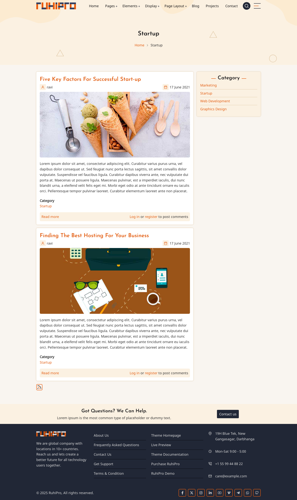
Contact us (228, 414)
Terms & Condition (109, 473)
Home (94, 6)
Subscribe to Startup (39, 387)
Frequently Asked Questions (116, 445)
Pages (110, 6)
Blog (195, 6)
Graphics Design (213, 109)
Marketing (208, 85)
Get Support (103, 464)
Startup (46, 206)
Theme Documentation (169, 454)
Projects (212, 6)
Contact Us (102, 454)
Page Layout (174, 6)
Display (151, 6)
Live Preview (161, 445)
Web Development (215, 101)
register (151, 216)
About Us (101, 435)
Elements (129, 6)
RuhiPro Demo (163, 473)
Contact (231, 6)
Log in (135, 216)
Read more (50, 216)
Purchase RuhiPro (165, 464)
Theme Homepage (166, 435)
